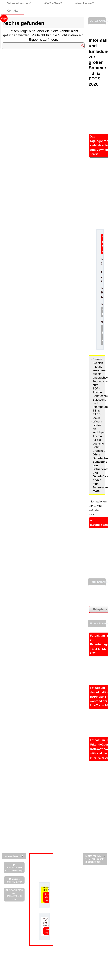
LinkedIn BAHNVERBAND (14, 880)
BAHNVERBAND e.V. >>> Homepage (14, 869)
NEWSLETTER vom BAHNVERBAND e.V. (14, 894)
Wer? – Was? (53, 3)
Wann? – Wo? (84, 3)
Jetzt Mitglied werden (48, 897)
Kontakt (12, 10)
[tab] (14, 856)
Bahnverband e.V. (19, 3)
